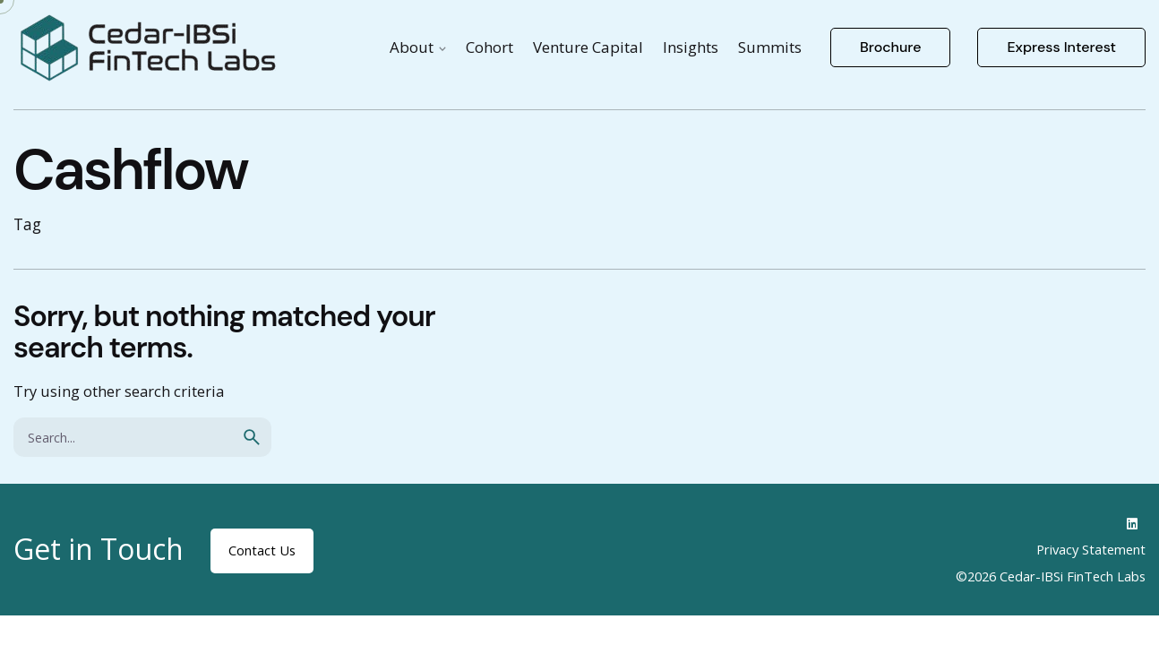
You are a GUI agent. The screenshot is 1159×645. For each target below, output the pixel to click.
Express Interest (1061, 47)
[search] (251, 437)
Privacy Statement (1091, 549)
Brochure (891, 47)
